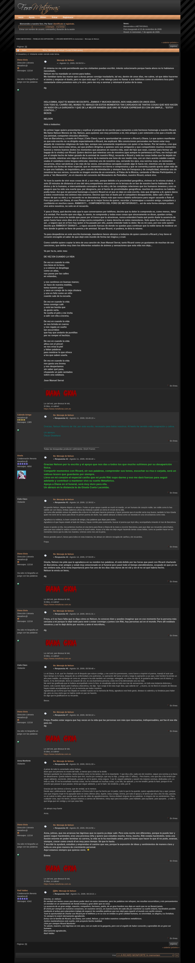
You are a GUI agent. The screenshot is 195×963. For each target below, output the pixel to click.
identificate (58, 24)
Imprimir (173, 46)
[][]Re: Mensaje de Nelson (64, 891)
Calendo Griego (24, 415)
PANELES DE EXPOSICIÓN (43, 39)
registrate (69, 24)
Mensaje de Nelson (92, 39)
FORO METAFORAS (23, 39)
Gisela (20, 456)
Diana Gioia (22, 60)
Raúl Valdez (22, 890)
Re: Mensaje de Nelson (63, 415)
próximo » (174, 42)
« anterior (166, 42)
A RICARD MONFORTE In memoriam (69, 39)
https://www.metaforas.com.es (57, 409)
